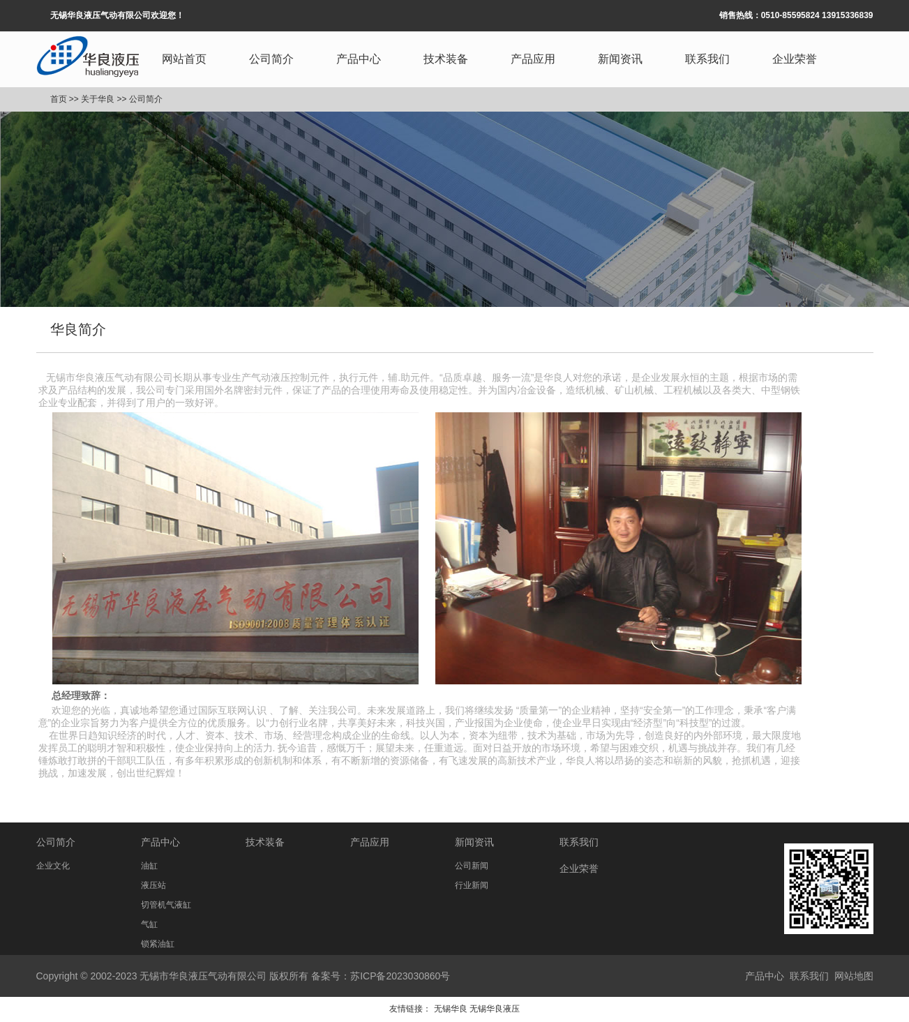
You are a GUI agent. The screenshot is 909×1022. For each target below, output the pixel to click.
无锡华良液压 (494, 1009)
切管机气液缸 (166, 905)
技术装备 (445, 59)
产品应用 (533, 59)
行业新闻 (471, 885)
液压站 (153, 885)
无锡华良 (450, 1009)
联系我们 (707, 59)
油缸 (149, 866)
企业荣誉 (794, 59)
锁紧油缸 (157, 944)
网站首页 (184, 59)
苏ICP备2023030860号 (400, 976)
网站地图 (853, 976)
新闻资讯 (620, 59)
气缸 (149, 924)
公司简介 (271, 59)
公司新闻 (471, 866)
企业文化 (53, 866)
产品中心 (358, 59)
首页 (58, 99)
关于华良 (97, 99)
